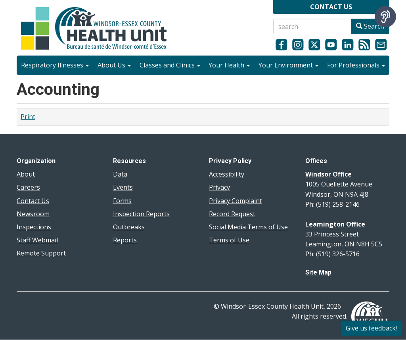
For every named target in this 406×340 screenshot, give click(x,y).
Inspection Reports (141, 213)
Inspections (34, 227)
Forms (122, 200)
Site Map (318, 272)
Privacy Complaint (235, 200)
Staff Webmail (37, 240)
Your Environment (288, 65)
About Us (114, 65)
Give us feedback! (371, 328)
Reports (125, 240)
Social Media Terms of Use (248, 227)
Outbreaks (129, 227)
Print (28, 116)
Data (120, 174)
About (26, 174)
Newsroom (33, 213)
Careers (28, 187)
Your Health (229, 65)
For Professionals (356, 65)
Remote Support (41, 253)
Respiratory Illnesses (55, 65)
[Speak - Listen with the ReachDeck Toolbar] (385, 16)
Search (370, 26)
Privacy (219, 187)
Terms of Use (229, 240)
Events (123, 187)
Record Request (232, 213)
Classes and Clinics (170, 65)
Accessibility (226, 174)
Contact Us (33, 200)
